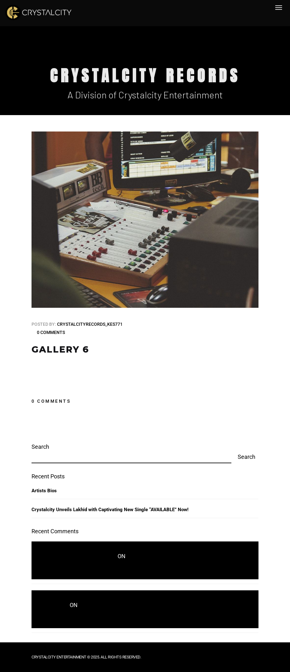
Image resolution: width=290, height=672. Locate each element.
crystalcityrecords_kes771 (90, 324)
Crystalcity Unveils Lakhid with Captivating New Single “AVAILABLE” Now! (110, 509)
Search (40, 446)
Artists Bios (44, 491)
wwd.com (57, 605)
